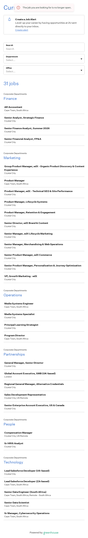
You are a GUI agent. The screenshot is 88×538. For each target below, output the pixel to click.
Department (12, 56)
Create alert (21, 30)
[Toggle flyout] (81, 59)
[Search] (44, 49)
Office (9, 68)
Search (9, 45)
